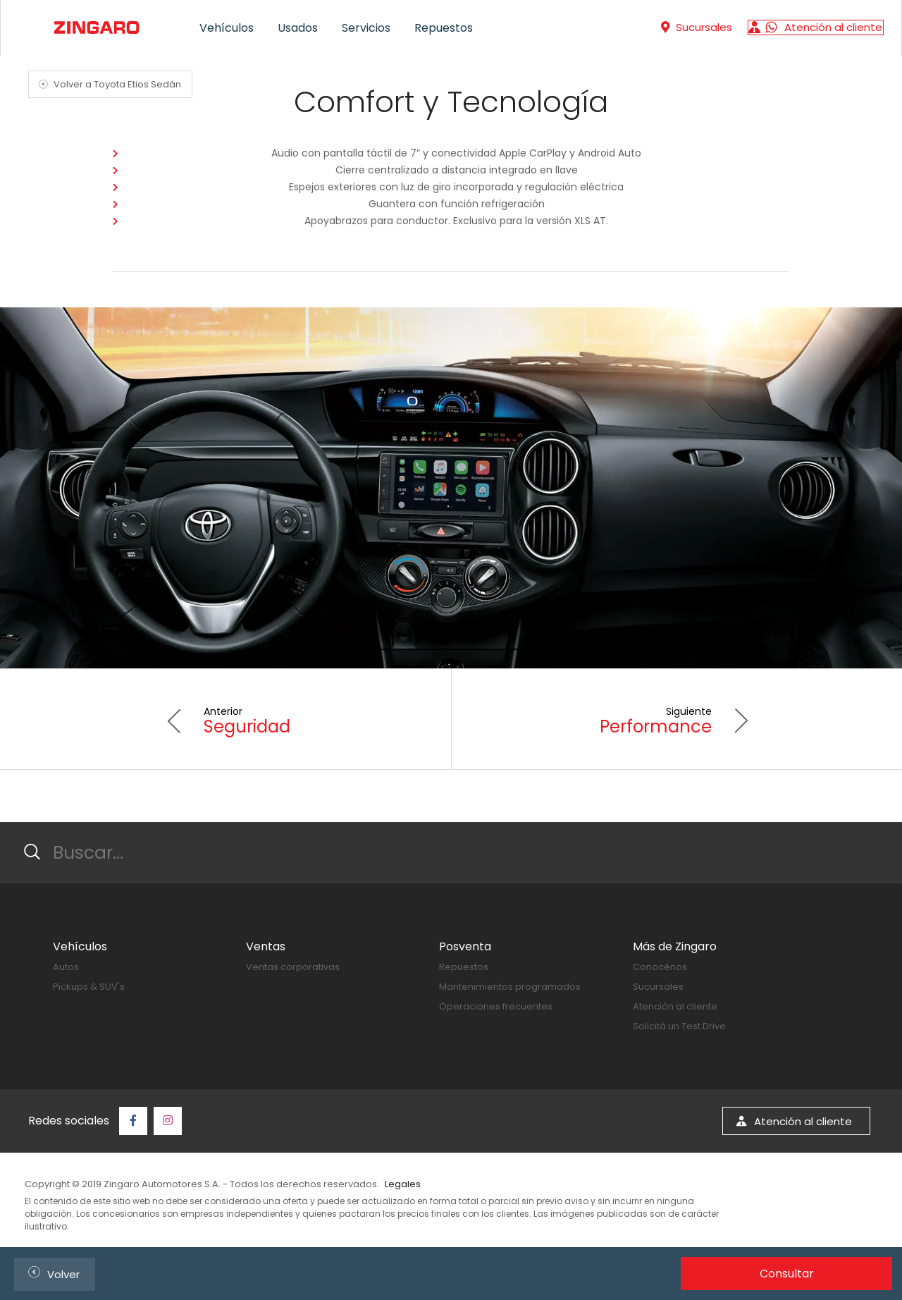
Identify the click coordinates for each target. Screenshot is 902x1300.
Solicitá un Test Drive (679, 1026)
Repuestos (443, 28)
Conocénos (660, 967)
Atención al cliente (675, 1006)
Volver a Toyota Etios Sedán (108, 84)
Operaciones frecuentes (495, 1006)
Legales (403, 1184)
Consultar (787, 1273)
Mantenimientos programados (510, 986)
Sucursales (658, 986)
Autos (66, 967)
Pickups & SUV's (89, 986)
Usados (298, 28)
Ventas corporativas (293, 967)
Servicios (366, 28)
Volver (51, 1272)
